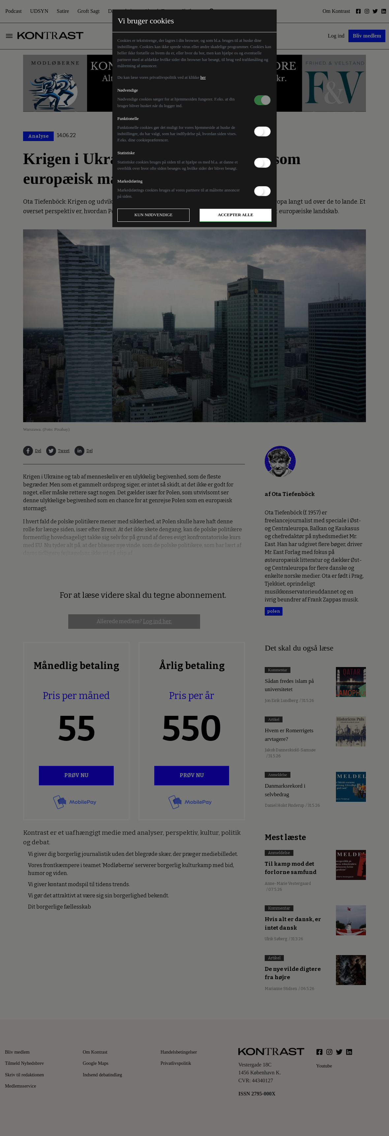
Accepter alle (236, 215)
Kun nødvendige (154, 215)
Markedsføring (129, 181)
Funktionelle (128, 118)
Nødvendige (127, 90)
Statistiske (126, 153)
